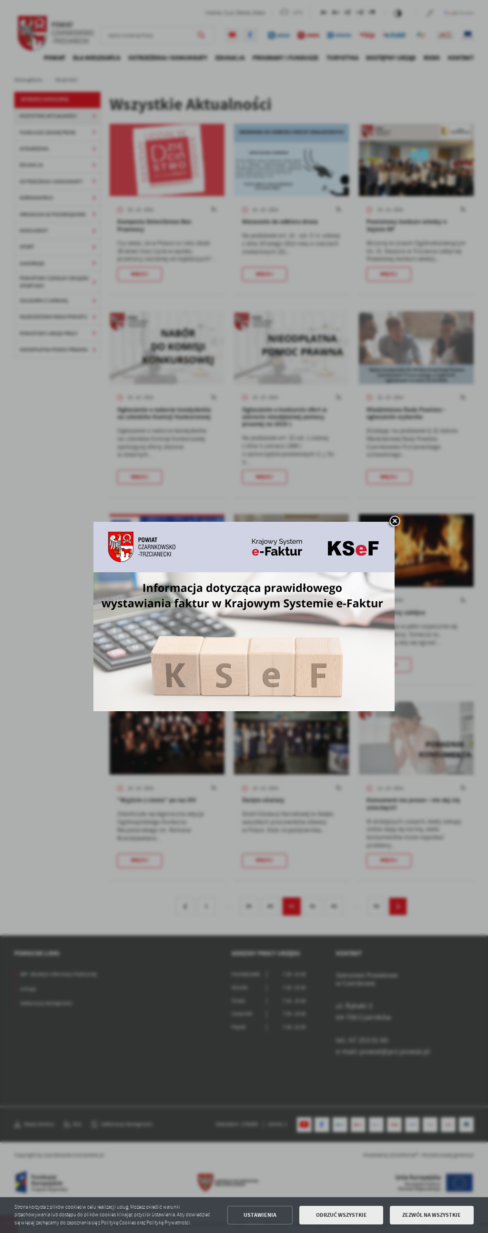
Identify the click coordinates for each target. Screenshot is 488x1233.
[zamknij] (394, 522)
